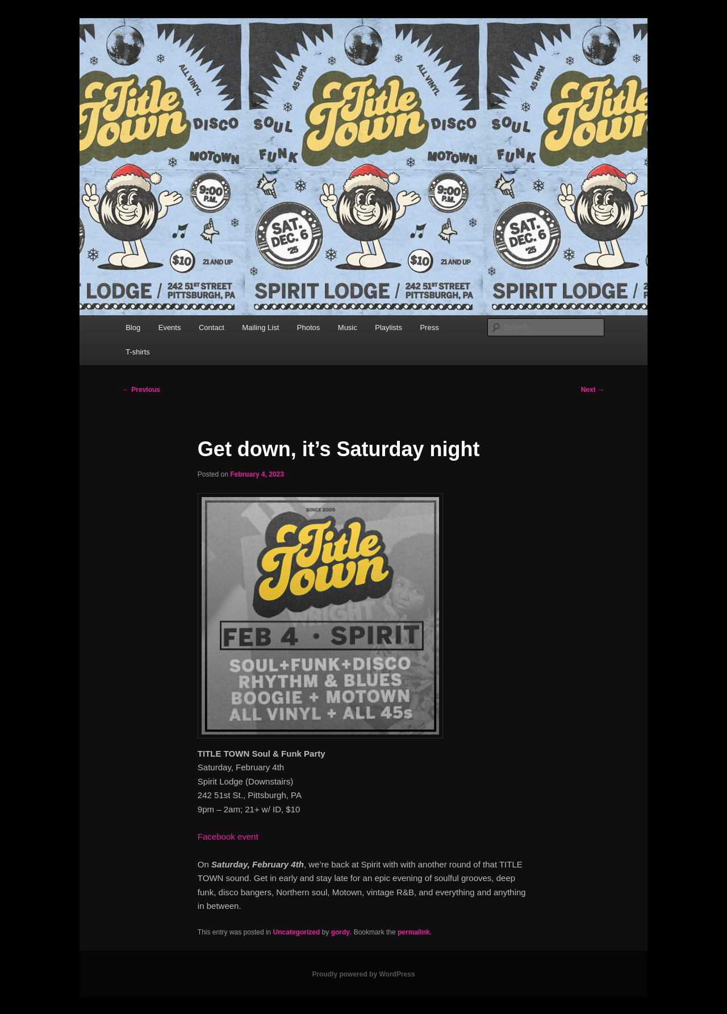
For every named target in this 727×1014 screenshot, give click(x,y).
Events (169, 327)
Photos (308, 327)
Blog (133, 327)
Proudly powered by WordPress (363, 974)
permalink (414, 932)
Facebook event (228, 836)
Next (592, 390)
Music (347, 327)
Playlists (388, 327)
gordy (340, 932)
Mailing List (260, 327)
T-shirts (138, 352)
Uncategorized (296, 932)
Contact (211, 327)
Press (429, 327)
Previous (141, 390)
